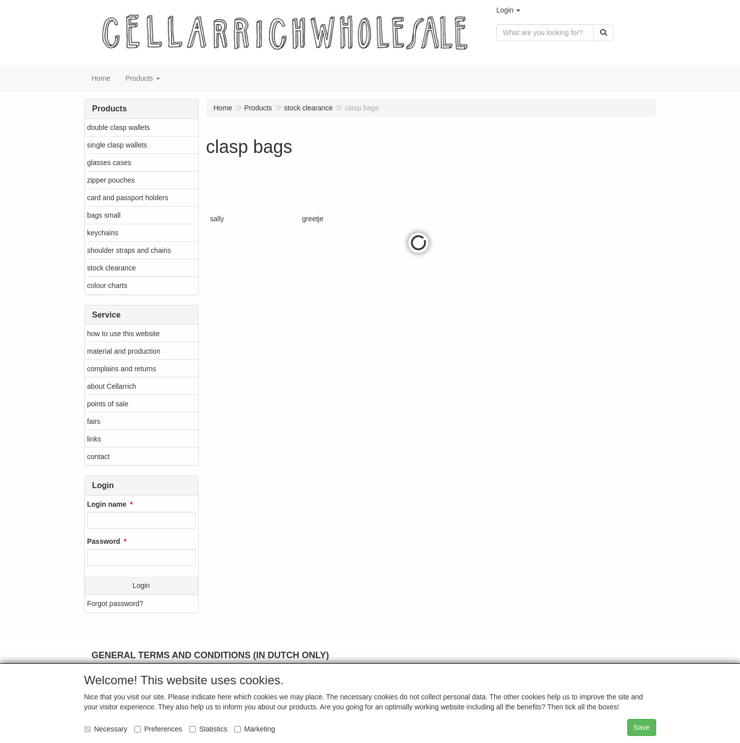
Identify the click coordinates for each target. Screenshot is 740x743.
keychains (102, 233)
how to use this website (123, 334)
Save (642, 727)
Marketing (254, 729)
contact (98, 457)
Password (103, 541)
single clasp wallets (117, 145)
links (94, 439)
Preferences (158, 729)
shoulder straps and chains (129, 250)
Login (141, 585)
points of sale (108, 404)
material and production (124, 351)
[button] (508, 10)
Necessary (105, 729)
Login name (107, 504)
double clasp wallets (118, 127)
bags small (104, 215)
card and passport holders (128, 198)
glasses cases (109, 163)
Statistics (208, 729)
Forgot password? (115, 604)
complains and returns (122, 369)
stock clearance (111, 268)
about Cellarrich (111, 386)
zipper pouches (111, 180)
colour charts (107, 285)
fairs (93, 421)
